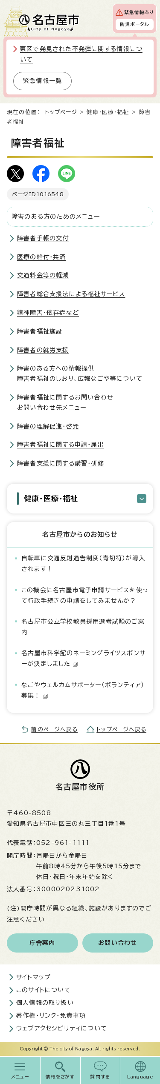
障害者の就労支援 (43, 350)
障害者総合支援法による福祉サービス (71, 294)
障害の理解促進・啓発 (48, 426)
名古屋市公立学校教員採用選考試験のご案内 (83, 627)
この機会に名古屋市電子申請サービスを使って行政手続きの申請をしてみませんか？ (84, 595)
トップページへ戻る (121, 729)
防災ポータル (134, 24)
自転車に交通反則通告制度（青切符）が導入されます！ (83, 563)
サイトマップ (33, 977)
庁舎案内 (42, 943)
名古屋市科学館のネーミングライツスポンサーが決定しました (83, 658)
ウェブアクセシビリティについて (61, 1028)
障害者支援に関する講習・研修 (60, 463)
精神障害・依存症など (48, 313)
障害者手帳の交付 (43, 238)
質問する (100, 1077)
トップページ (61, 112)
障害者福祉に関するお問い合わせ (65, 397)
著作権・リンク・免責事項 (51, 1015)
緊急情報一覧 (42, 81)
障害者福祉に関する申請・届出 (60, 445)
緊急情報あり (139, 12)
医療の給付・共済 (41, 257)
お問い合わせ (117, 943)
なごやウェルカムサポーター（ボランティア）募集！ (82, 690)
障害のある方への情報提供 (55, 368)
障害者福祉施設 (39, 331)
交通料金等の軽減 (43, 275)
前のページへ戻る (54, 729)
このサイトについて (43, 990)
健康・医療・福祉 (108, 112)
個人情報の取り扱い (45, 1003)
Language (140, 1077)
